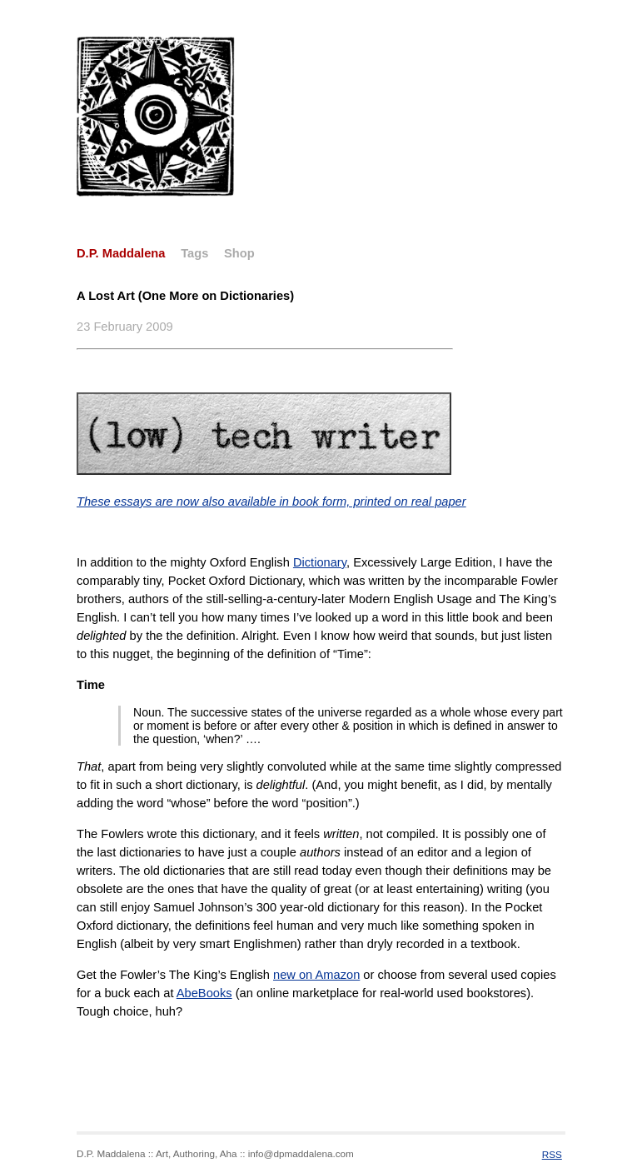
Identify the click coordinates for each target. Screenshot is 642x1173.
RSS (552, 1154)
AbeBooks (204, 993)
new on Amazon (316, 974)
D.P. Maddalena (121, 253)
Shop (239, 253)
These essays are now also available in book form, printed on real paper (271, 501)
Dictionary (319, 562)
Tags (194, 253)
